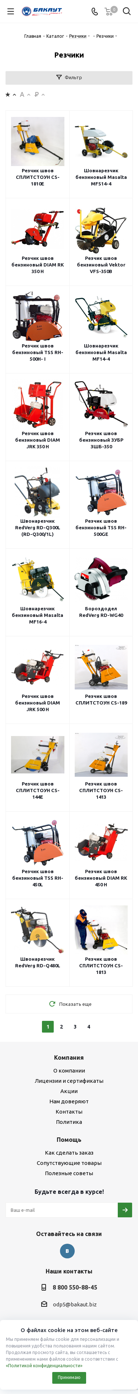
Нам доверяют (69, 1101)
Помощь (69, 1139)
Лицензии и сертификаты (69, 1081)
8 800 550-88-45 (75, 1287)
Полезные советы (69, 1173)
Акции (69, 1091)
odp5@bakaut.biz (75, 1304)
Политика (69, 1122)
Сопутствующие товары (69, 1163)
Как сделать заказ (69, 1153)
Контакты (69, 1111)
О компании (69, 1070)
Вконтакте (67, 1251)
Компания (69, 1057)
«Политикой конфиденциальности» (44, 1365)
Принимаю (69, 1377)
